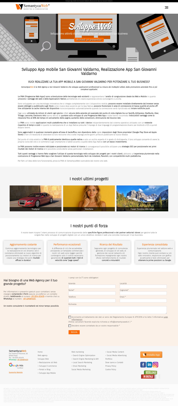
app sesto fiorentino (88, 394)
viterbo (95, 391)
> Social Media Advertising (115, 355)
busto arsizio (82, 393)
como (46, 393)
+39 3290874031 (29, 299)
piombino (110, 390)
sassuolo (147, 391)
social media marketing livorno (55, 400)
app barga (158, 396)
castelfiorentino (108, 388)
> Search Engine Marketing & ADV (85, 359)
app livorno (67, 394)
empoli (85, 388)
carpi (99, 391)
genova (115, 390)
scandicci (100, 388)
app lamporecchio (83, 396)
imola (138, 391)
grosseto (53, 388)
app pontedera (30, 397)
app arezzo (54, 394)
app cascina (10, 397)
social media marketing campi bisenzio (43, 401)
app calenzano (136, 394)
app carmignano (168, 394)
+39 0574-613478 (37, 296)
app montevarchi (116, 399)
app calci (134, 397)
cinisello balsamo (101, 393)
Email (122, 297)
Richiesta (72, 304)
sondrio (66, 393)
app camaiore (119, 396)
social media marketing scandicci (146, 400)
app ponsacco (46, 397)
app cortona (109, 399)
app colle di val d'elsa (59, 399)
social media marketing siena (126, 400)
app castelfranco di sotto (70, 397)
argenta (36, 391)
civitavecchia (13, 393)
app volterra (122, 397)
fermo (65, 391)
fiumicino (19, 393)
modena (9, 391)
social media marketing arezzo (71, 400)
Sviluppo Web (43, 359)
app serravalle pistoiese (72, 396)
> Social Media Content (114, 352)
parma (137, 390)
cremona (58, 393)
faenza (135, 391)
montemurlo (153, 393)
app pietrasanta (128, 396)
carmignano (10, 394)
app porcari (164, 396)
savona (129, 390)
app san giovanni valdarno (128, 399)
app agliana (62, 396)
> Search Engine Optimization (83, 355)
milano (54, 393)
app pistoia (28, 394)
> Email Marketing (79, 366)
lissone (143, 393)
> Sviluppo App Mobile (47, 373)
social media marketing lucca (24, 400)
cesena (32, 391)
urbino (77, 391)
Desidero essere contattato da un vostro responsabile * (96, 326)
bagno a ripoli (115, 388)
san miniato (75, 390)
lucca (73, 388)
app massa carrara (46, 394)
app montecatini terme (47, 396)
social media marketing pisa (39, 400)
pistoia (69, 388)
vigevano (108, 393)
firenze (33, 388)
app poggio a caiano (15, 396)
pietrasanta (145, 388)
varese (50, 393)
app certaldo (154, 394)
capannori (134, 388)
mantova (70, 393)
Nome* (71, 290)
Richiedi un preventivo (89, 39)
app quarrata (24, 396)
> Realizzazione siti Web (47, 362)
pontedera (69, 390)
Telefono (72, 297)
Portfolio (108, 359)
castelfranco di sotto (89, 390)
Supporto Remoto (16, 372)
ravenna (22, 391)
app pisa (39, 394)
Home (40, 352)
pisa (9, 393)
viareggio (45, 388)
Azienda (71, 283)
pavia (43, 393)
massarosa (151, 388)
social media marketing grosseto (88, 400)
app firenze (16, 394)
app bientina (128, 397)
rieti (89, 391)
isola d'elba (105, 390)
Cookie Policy (110, 369)
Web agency (42, 355)
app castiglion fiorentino (99, 399)
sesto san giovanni (91, 393)
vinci (88, 388)
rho (121, 393)
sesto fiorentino (79, 388)
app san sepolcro (140, 399)
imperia (120, 390)
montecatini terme (39, 390)
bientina (97, 390)
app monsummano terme (34, 396)
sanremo (156, 391)
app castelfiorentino (145, 394)
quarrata (21, 390)
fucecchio (122, 388)
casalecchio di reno (106, 391)
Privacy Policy (110, 366)
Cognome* (124, 290)
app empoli (97, 394)
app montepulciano (70, 399)
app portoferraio (27, 399)
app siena (72, 394)
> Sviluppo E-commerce (47, 366)
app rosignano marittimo (151, 397)
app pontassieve (122, 394)
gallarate (117, 393)
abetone (17, 390)
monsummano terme (29, 390)
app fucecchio (114, 394)
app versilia (105, 396)
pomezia (24, 393)
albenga (152, 391)
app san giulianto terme (20, 397)
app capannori (112, 396)
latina (86, 391)
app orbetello (155, 399)
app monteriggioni (80, 399)
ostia (31, 393)
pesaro (73, 391)
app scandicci (79, 394)
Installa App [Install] (151, 354)
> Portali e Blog (44, 369)
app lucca (33, 394)
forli (29, 391)
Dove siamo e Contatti (114, 362)
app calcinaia (93, 397)
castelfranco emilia (116, 391)
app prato (22, 394)
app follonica (148, 399)
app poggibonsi (49, 399)
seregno (147, 393)
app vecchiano (101, 397)
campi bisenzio (94, 388)
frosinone (82, 391)
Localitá (123, 283)
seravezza (162, 388)
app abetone (91, 396)
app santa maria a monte (83, 397)
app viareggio (98, 396)
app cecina (161, 397)
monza (77, 393)
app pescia (56, 396)
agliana (50, 390)
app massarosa (136, 396)
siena (49, 388)
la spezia (124, 390)
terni (50, 391)
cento (122, 391)
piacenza (133, 390)
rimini (25, 391)
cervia (125, 391)
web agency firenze (164, 399)
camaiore (139, 388)
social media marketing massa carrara (106, 400)
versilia (38, 388)
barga (8, 390)
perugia (47, 391)
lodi (74, 393)
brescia (40, 393)
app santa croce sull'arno (57, 397)
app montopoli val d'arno (111, 397)
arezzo (41, 388)
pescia (46, 390)
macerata (69, 391)
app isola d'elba (36, 399)
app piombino (141, 397)
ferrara (18, 391)
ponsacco (80, 390)
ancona (54, 391)
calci (100, 390)
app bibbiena (89, 399)
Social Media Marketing (81, 369)
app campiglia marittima (16, 399)
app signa (129, 394)
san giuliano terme (61, 390)
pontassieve (128, 388)
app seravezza (151, 396)
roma (92, 391)
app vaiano (160, 394)
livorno (66, 388)
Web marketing (78, 352)
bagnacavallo (41, 391)
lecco (62, 393)
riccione (142, 391)
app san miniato (38, 397)
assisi (28, 393)
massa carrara (59, 388)
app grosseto (60, 394)
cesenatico (130, 391)
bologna (14, 391)
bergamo (35, 393)
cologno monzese (126, 393)
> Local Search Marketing (82, 362)
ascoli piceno (59, 391)
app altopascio (144, 396)
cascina (54, 390)
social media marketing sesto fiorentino (20, 401)
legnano (113, 393)
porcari (12, 390)
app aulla (42, 399)
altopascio (156, 388)
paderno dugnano (136, 393)
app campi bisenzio (105, 394)
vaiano (158, 393)
